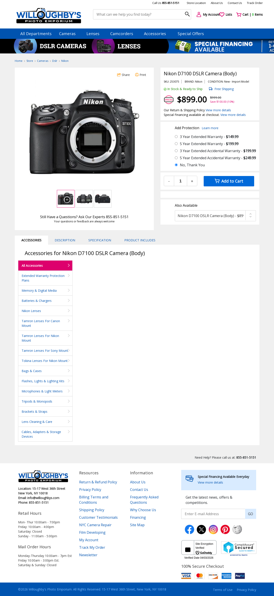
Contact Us (235, 3)
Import (236, 81)
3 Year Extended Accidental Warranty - (218, 150)
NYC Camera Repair (95, 524)
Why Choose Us (143, 509)
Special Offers (191, 33)
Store (29, 61)
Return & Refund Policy (98, 482)
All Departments (36, 33)
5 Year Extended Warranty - (209, 143)
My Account (88, 539)
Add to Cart (229, 181)
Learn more (210, 128)
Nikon (65, 61)
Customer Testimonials (98, 517)
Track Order (255, 3)
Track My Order (92, 547)
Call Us (165, 3)
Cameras (69, 33)
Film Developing (92, 532)
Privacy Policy (90, 489)
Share (123, 75)
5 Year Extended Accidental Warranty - (218, 157)
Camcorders (123, 33)
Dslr (54, 61)
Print (140, 75)
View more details (218, 110)
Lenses (95, 33)
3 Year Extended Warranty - (209, 136)
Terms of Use (223, 590)
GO (250, 513)
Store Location (196, 3)
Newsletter (88, 554)
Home (18, 61)
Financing (138, 517)
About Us (217, 3)
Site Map (137, 524)
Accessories (157, 33)
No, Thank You (192, 165)
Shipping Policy (91, 509)
